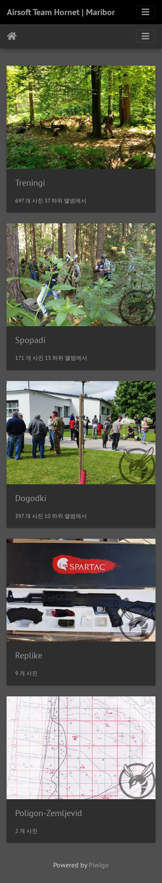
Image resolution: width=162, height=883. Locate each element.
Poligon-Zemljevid (48, 813)
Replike (28, 655)
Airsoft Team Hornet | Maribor (61, 12)
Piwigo (99, 865)
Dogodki (30, 498)
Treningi (30, 182)
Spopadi (30, 340)
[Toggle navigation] (145, 12)
